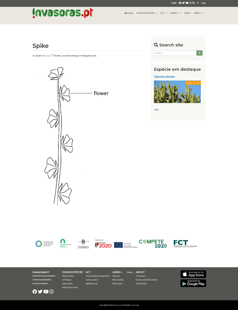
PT (198, 3)
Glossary (116, 276)
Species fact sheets (70, 287)
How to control (92, 279)
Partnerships (141, 283)
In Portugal (66, 279)
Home (128, 13)
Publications (117, 283)
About (198, 13)
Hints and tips (118, 279)
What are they (68, 276)
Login (173, 3)
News (187, 13)
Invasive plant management (97, 276)
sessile (48, 55)
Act (163, 13)
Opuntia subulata (164, 76)
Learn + (175, 13)
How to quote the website (146, 279)
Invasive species (146, 13)
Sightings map (91, 283)
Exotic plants (67, 283)
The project (141, 276)
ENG (204, 3)
